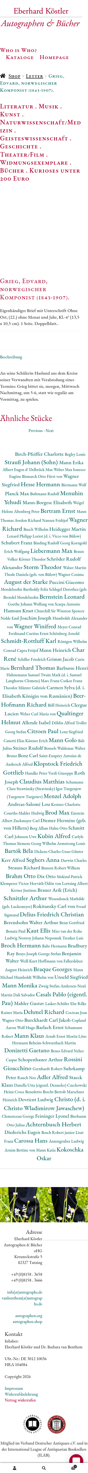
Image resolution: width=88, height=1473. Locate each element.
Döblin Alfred (64, 722)
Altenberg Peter (27, 511)
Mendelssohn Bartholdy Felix (25, 589)
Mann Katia (46, 1150)
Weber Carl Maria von (38, 714)
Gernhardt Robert (48, 1068)
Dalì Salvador (24, 995)
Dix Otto (47, 876)
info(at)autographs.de (24, 1292)
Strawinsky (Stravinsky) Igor (39, 788)
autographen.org (28, 1315)
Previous (35, 430)
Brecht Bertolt (55, 1091)
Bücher (12, 170)
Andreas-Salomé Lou (29, 804)
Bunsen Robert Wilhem (60, 868)
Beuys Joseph (27, 953)
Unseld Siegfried (71, 977)
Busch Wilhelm (36, 529)
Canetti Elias (14, 740)
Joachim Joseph (36, 617)
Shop (14, 76)
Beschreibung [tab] (11, 357)
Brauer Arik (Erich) (57, 890)
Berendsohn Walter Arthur (31, 922)
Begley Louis (75, 454)
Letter (34, 76)
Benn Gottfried (71, 922)
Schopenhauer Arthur (41, 1059)
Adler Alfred (53, 1077)
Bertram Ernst (59, 511)
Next (50, 430)
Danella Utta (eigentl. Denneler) (40, 1085)
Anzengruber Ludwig (66, 1141)
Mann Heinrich (55, 650)
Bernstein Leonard (62, 596)
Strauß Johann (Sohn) (32, 462)
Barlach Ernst (50, 1027)
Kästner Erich (37, 740)
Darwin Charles (74, 860)
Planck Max (17, 493)
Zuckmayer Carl (27, 820)
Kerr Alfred (13, 860)
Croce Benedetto (29, 1091)
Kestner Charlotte (65, 804)
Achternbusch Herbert (53, 1124)
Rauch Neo (27, 1077)
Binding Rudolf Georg (52, 543)
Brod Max (58, 812)
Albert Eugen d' (16, 469)
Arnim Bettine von (20, 1150)
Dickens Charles (47, 851)
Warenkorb (68, 1466)
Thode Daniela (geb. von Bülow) (31, 574)
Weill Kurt (29, 961)
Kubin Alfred (54, 836)
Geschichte (19, 146)
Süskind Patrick (69, 876)
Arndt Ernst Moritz (62, 1036)
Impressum (14, 1388)
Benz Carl (28, 755)
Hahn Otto (58, 828)
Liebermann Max (52, 550)
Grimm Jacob (61, 659)
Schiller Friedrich (32, 659)
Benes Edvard (62, 1050)
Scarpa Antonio (67, 604)
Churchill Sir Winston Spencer (59, 611)
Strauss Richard (24, 867)
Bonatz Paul (16, 931)
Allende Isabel (37, 722)
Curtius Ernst (37, 633)
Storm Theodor (43, 567)
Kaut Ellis (39, 930)
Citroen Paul (43, 731)
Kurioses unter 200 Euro (40, 174)
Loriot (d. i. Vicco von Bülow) (57, 536)
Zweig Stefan (49, 986)
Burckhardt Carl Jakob (48, 1020)
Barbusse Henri (72, 668)
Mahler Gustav (29, 1003)
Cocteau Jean (76, 1012)
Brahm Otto (21, 876)
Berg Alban (39, 828)
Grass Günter (72, 851)
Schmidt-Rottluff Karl (29, 641)
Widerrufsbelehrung (21, 1394)
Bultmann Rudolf (45, 493)
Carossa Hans (31, 1140)
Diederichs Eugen (22, 1132)
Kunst (10, 114)
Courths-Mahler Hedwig (24, 813)
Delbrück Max (41, 469)
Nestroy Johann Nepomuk (40, 938)
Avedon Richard (28, 520)
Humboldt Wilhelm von (34, 977)
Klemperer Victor (15, 883)
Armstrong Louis (71, 843)
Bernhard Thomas (33, 667)
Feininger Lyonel (52, 1116)
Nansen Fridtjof (55, 520)
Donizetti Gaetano (27, 1050)
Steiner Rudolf (28, 747)
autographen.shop (27, 1321)
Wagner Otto (13, 1020)
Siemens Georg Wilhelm (37, 843)
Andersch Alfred (20, 764)
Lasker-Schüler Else (61, 1003)
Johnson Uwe (26, 836)
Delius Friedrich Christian (52, 914)
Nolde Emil (10, 618)
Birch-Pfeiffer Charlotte (40, 454)
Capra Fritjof (28, 650)
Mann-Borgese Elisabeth (48, 502)
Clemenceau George (18, 1116)
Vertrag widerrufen (20, 1400)
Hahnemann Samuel (23, 674)
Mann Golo (63, 740)
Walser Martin (74, 567)
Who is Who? (18, 50)
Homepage (54, 57)
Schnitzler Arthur (26, 898)
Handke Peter (36, 773)
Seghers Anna (43, 859)
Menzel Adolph (62, 796)
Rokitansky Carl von (54, 906)
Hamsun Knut (19, 610)
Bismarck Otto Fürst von (42, 476)
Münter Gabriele (32, 687)
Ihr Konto (14, 1468)
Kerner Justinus (24, 890)
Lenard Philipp (20, 536)
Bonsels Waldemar (59, 748)
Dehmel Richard (44, 1012)
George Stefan (50, 953)
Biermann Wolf (73, 484)
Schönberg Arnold (65, 633)
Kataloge (20, 57)
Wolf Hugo (26, 1027)
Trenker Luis (72, 938)
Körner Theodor (33, 559)
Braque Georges (53, 969)
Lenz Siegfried (71, 731)
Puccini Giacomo (66, 582)
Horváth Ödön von (46, 883)
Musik (48, 106)
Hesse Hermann (41, 484)
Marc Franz (50, 680)
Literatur (17, 106)
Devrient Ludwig (36, 1099)
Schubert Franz (17, 542)
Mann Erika (71, 462)
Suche (44, 1468)
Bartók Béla (19, 851)
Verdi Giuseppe (61, 773)
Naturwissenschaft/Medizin (40, 126)
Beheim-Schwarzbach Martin (52, 1042)
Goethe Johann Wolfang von (31, 604)
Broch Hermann (21, 945)
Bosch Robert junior (58, 1132)
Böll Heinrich (59, 705)
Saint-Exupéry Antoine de (60, 755)
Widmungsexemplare (34, 162)
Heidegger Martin (67, 529)
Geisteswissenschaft (34, 138)
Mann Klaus (29, 1035)
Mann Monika (20, 985)
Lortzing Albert (75, 883)
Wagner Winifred (35, 626)
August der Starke (26, 582)
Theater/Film (22, 154)
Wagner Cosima (71, 574)
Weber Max (63, 469)
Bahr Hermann (55, 946)
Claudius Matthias (42, 781)
